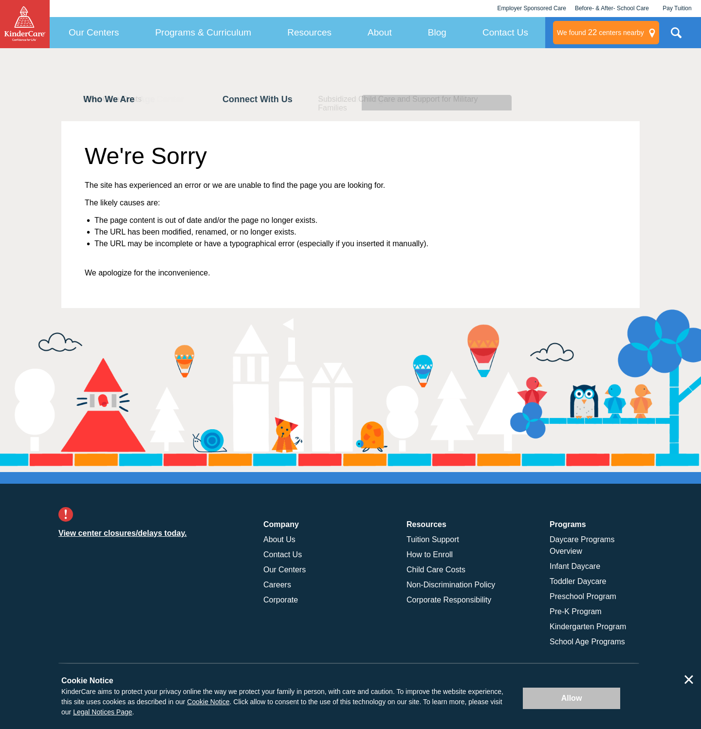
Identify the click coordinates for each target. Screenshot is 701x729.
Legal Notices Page (102, 712)
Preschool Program (583, 596)
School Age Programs (587, 642)
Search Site (676, 36)
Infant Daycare (575, 566)
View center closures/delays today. (122, 533)
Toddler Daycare (578, 581)
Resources (309, 32)
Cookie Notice (208, 702)
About (380, 32)
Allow (571, 698)
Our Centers (94, 32)
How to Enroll (429, 554)
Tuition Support (432, 539)
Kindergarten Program (588, 626)
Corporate (280, 600)
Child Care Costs (435, 569)
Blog (437, 32)
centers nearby (600, 32)
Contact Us (505, 32)
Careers (277, 585)
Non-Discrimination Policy (450, 585)
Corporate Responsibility (448, 600)
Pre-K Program (576, 611)
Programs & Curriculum (203, 32)
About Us (279, 539)
